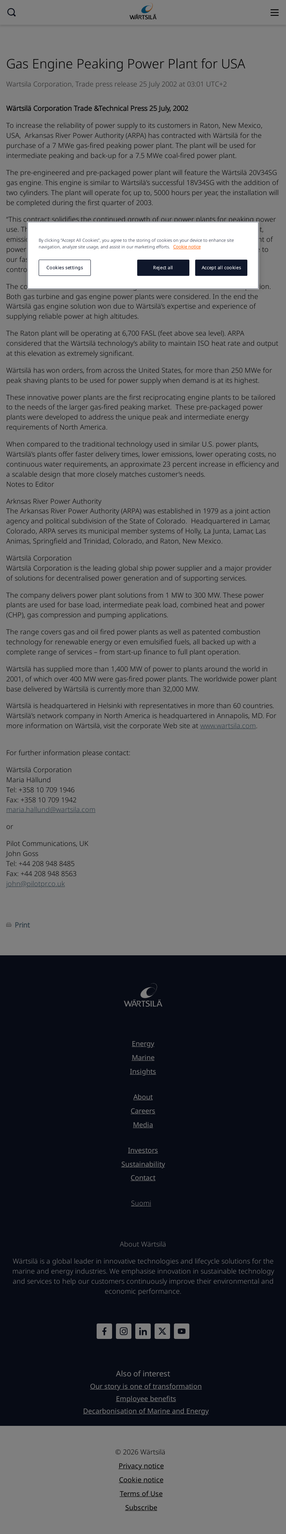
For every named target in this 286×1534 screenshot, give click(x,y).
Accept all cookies (221, 267)
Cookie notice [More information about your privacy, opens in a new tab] (187, 247)
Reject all (163, 267)
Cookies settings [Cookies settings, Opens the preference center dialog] (64, 267)
